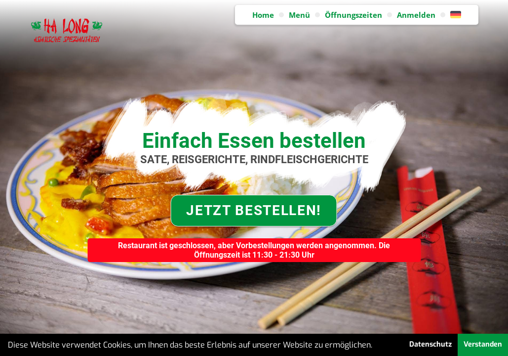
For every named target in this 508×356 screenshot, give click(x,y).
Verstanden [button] (483, 344)
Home (263, 15)
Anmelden (416, 15)
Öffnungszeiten (353, 15)
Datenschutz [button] (430, 344)
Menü (299, 15)
